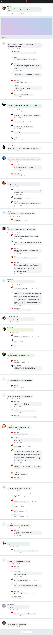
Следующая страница (26, 632)
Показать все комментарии (26, 111)
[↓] (21, 13)
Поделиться (23, 13)
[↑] (19, 13)
